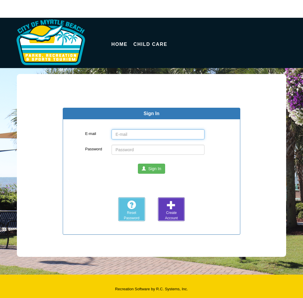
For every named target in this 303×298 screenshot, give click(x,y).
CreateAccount (171, 210)
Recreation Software (132, 289)
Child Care (150, 44)
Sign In (151, 168)
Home (119, 44)
